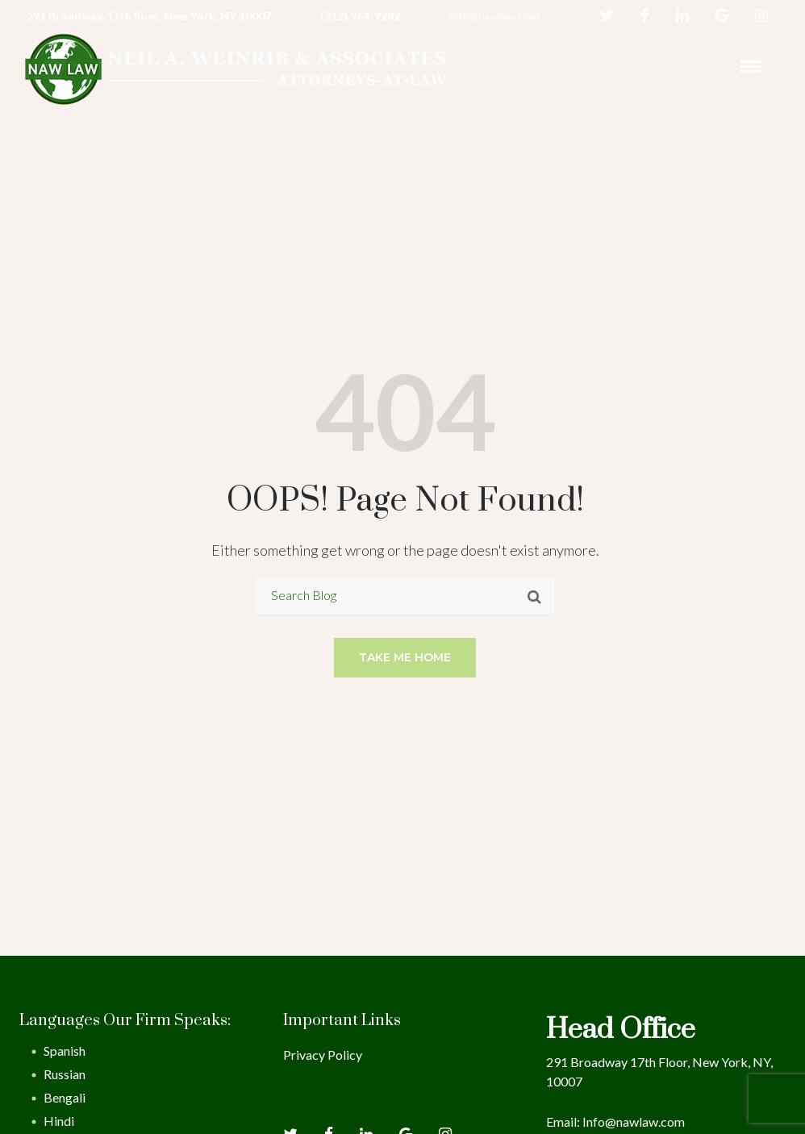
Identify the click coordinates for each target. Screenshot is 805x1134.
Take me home (405, 657)
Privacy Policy (322, 1054)
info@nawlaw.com (494, 16)
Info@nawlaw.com (633, 1121)
